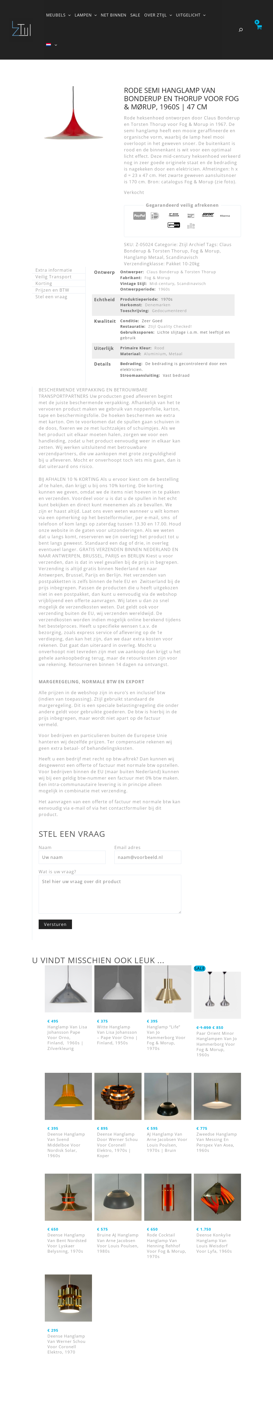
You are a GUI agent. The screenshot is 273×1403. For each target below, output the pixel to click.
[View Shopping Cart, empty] (259, 30)
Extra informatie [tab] (53, 270)
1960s (164, 289)
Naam (45, 847)
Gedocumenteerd (169, 310)
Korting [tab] (43, 283)
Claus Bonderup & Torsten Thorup (181, 271)
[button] (68, 15)
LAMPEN (86, 15)
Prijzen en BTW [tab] (52, 290)
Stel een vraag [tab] (51, 297)
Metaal (176, 353)
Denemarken (158, 304)
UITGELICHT (191, 15)
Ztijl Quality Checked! (170, 326)
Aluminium (155, 353)
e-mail (78, 808)
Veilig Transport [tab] (53, 277)
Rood (159, 347)
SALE (135, 15)
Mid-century (162, 283)
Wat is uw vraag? (57, 872)
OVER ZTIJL (158, 15)
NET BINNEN (113, 15)
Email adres (127, 847)
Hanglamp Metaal (143, 257)
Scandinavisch (182, 257)
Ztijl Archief (192, 244)
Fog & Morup (205, 251)
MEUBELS (58, 15)
